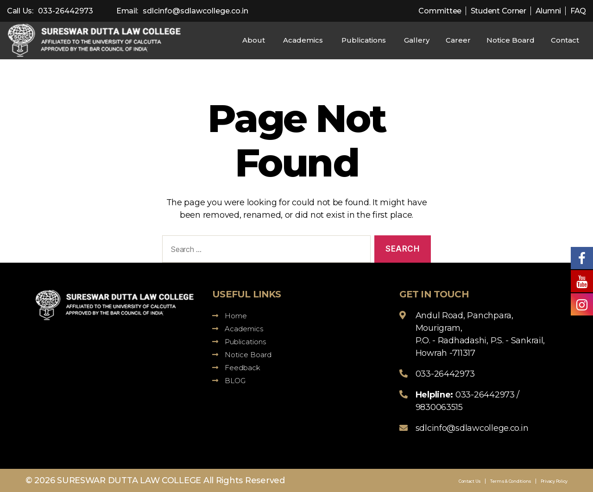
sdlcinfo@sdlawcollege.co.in (195, 10)
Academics (303, 40)
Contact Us (470, 481)
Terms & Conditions (510, 481)
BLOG (229, 380)
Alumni (548, 10)
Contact (565, 40)
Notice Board (510, 40)
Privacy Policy (554, 481)
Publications (363, 40)
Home (229, 315)
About (253, 40)
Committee (439, 10)
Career (458, 40)
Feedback (236, 367)
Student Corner (498, 10)
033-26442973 (65, 10)
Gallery (416, 40)
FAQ (578, 10)
